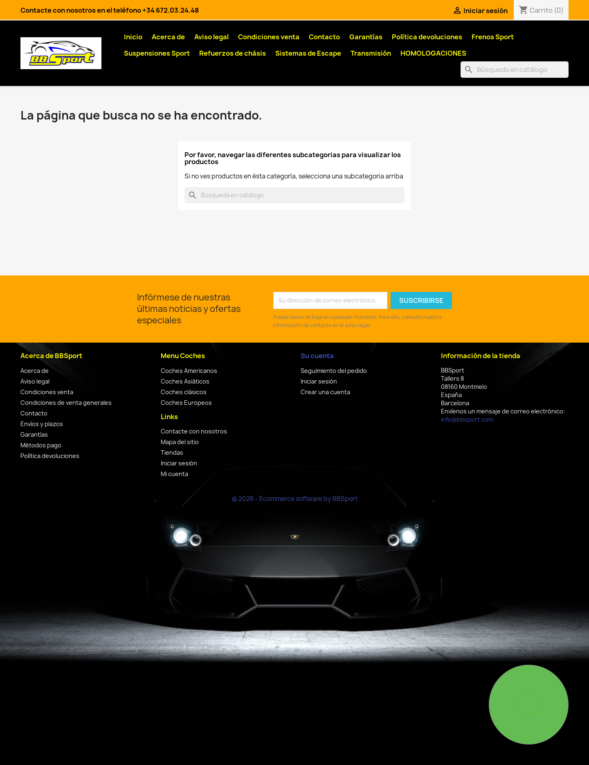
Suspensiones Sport (157, 53)
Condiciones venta (268, 36)
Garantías (365, 36)
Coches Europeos (186, 402)
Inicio (133, 36)
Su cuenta (317, 355)
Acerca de (168, 36)
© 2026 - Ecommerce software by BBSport (294, 498)
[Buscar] (515, 69)
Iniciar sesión (179, 463)
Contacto (324, 36)
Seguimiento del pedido (334, 371)
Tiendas (172, 452)
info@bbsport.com (467, 419)
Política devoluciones (427, 36)
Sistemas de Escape (308, 53)
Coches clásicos (184, 392)
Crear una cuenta (325, 392)
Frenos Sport (493, 36)
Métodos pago (40, 445)
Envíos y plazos (41, 424)
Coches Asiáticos (185, 381)
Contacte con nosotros (194, 431)
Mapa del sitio (180, 442)
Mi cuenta (174, 474)
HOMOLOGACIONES (433, 53)
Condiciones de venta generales (66, 402)
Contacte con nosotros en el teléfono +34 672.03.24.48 (109, 10)
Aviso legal (211, 36)
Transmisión (371, 53)
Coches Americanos (189, 371)
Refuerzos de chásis (232, 53)
